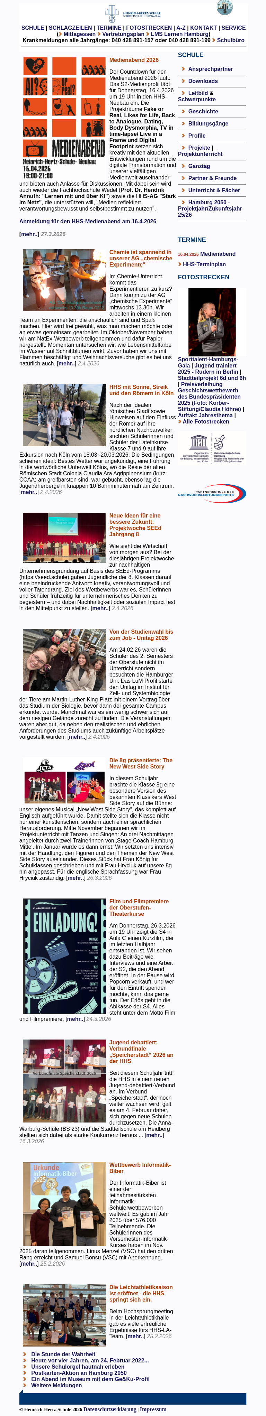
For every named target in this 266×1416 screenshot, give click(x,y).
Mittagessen (80, 34)
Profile (197, 136)
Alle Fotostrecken (206, 422)
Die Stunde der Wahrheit (63, 1354)
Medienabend (217, 254)
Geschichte (203, 111)
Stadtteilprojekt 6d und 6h (212, 378)
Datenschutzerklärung (109, 1409)
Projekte (199, 148)
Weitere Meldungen (56, 1385)
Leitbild (198, 93)
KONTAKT (203, 28)
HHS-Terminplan (204, 264)
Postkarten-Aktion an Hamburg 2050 (78, 1373)
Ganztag (199, 166)
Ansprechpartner (210, 69)
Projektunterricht (200, 154)
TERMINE (109, 28)
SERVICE (234, 28)
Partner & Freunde (212, 178)
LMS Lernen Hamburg (180, 34)
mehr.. (29, 234)
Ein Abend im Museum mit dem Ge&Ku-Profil (90, 1379)
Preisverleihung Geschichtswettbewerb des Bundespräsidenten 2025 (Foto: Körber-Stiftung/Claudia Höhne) (209, 396)
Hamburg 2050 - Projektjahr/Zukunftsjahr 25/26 (210, 208)
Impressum (153, 1409)
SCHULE (32, 28)
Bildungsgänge (208, 124)
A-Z (181, 28)
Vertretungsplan (123, 34)
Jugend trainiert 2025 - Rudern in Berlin (208, 369)
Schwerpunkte (197, 99)
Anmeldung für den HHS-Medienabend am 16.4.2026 (88, 221)
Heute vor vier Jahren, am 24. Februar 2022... (89, 1360)
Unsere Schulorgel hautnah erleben (77, 1367)
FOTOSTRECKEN (149, 28)
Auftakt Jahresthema (205, 415)
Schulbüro (231, 40)
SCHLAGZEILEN (70, 28)
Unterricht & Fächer (214, 190)
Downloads (203, 81)
